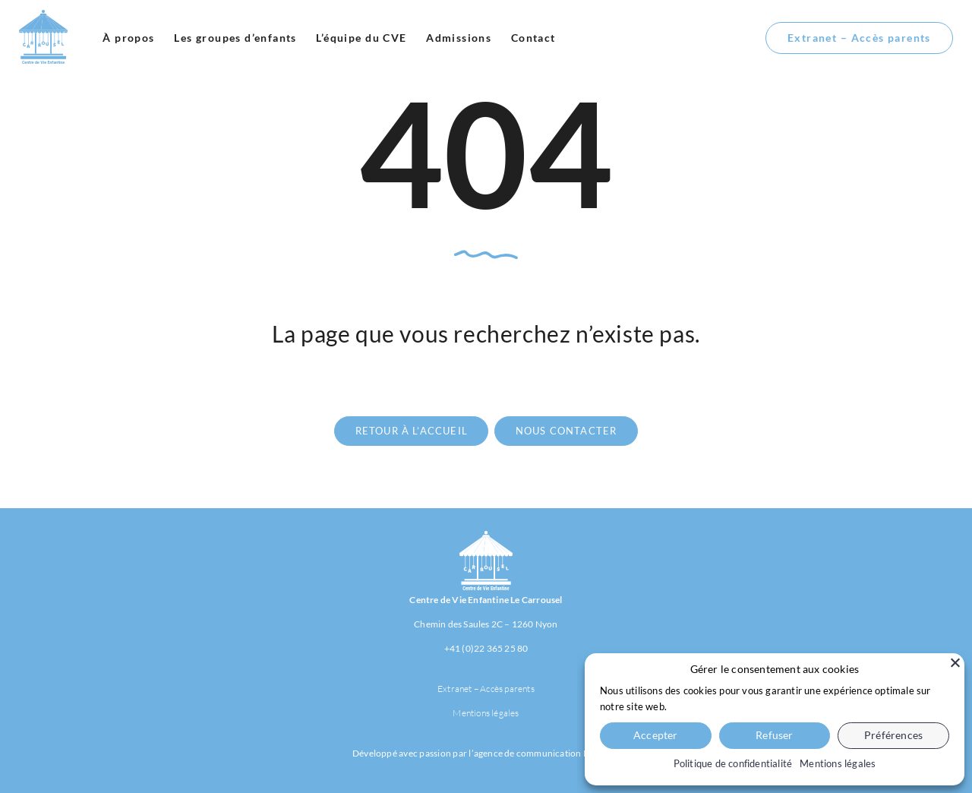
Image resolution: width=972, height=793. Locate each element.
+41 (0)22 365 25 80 (486, 648)
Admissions (458, 37)
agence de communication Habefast (547, 753)
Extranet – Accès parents (859, 37)
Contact (533, 37)
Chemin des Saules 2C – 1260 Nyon (485, 624)
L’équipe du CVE (361, 37)
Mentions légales (486, 713)
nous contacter (566, 431)
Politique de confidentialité (733, 763)
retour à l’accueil (411, 431)
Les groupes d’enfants (235, 37)
